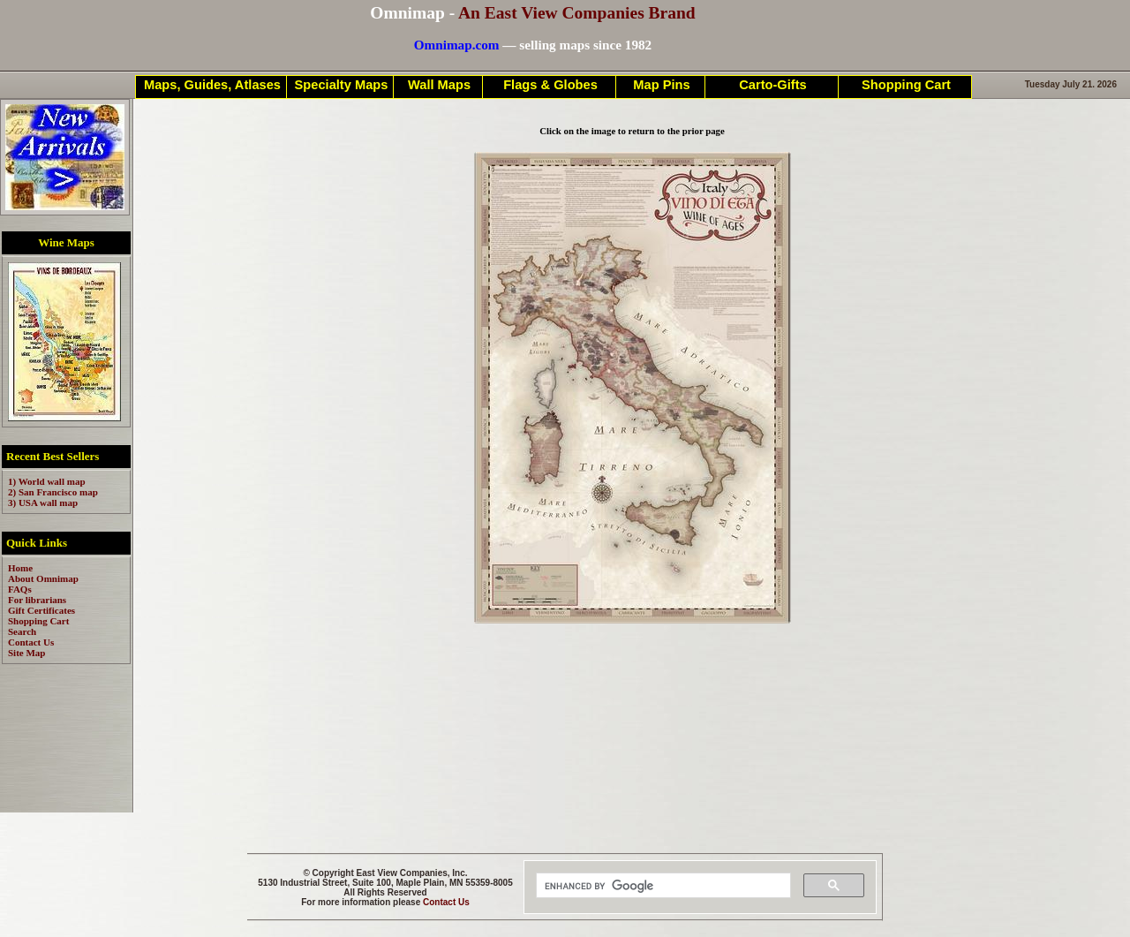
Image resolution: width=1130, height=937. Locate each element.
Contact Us (446, 902)
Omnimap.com (457, 44)
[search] (662, 886)
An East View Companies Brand (577, 13)
